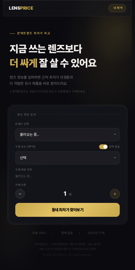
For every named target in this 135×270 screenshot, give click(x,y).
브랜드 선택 (22, 123)
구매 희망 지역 (23, 169)
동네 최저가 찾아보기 (68, 209)
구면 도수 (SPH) (25, 146)
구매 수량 (20, 184)
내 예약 (118, 8)
